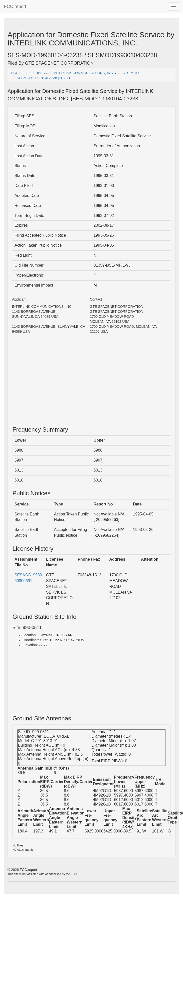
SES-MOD (130, 73)
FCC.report (15, 6)
